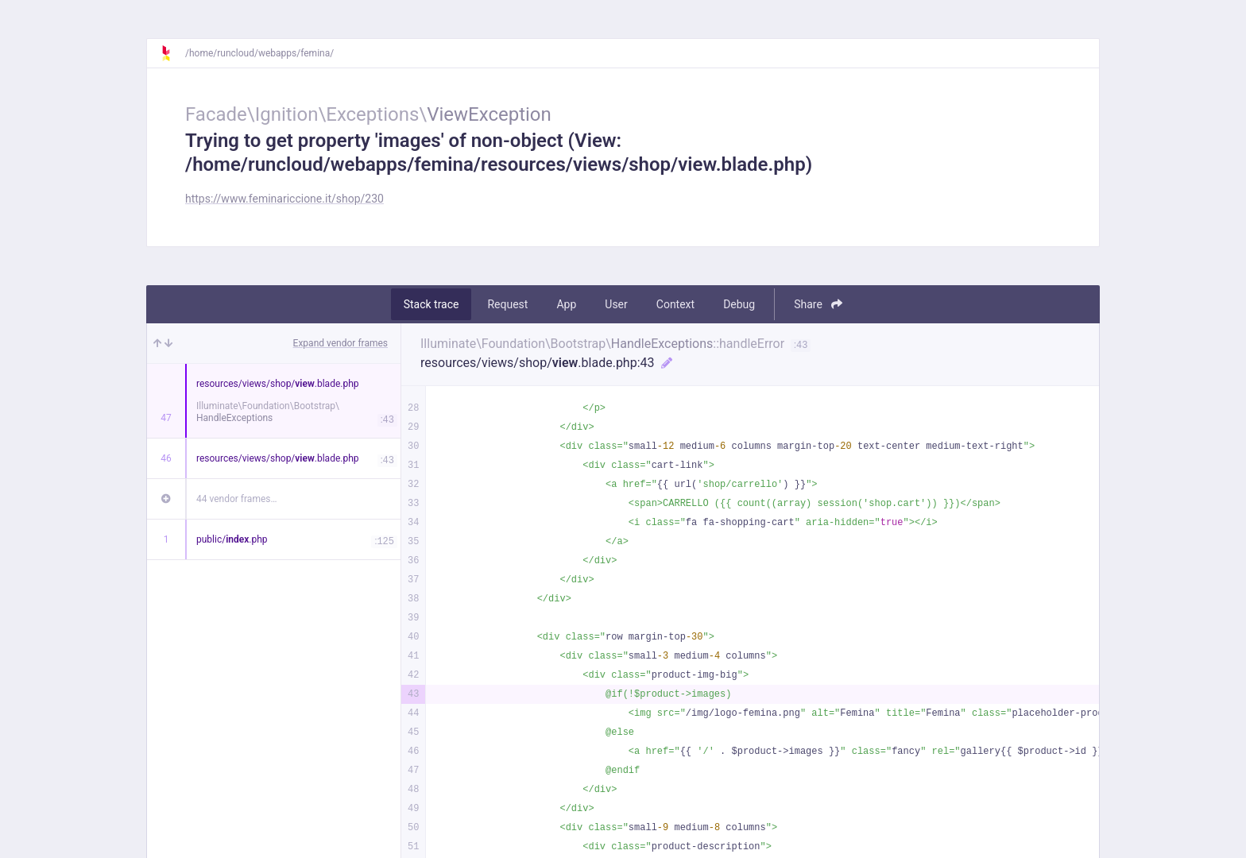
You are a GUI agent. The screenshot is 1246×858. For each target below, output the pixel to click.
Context (675, 304)
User (616, 304)
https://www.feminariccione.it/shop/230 (284, 198)
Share (818, 304)
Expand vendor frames (340, 343)
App (566, 304)
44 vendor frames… (236, 498)
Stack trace (431, 304)
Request (507, 304)
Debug (739, 304)
